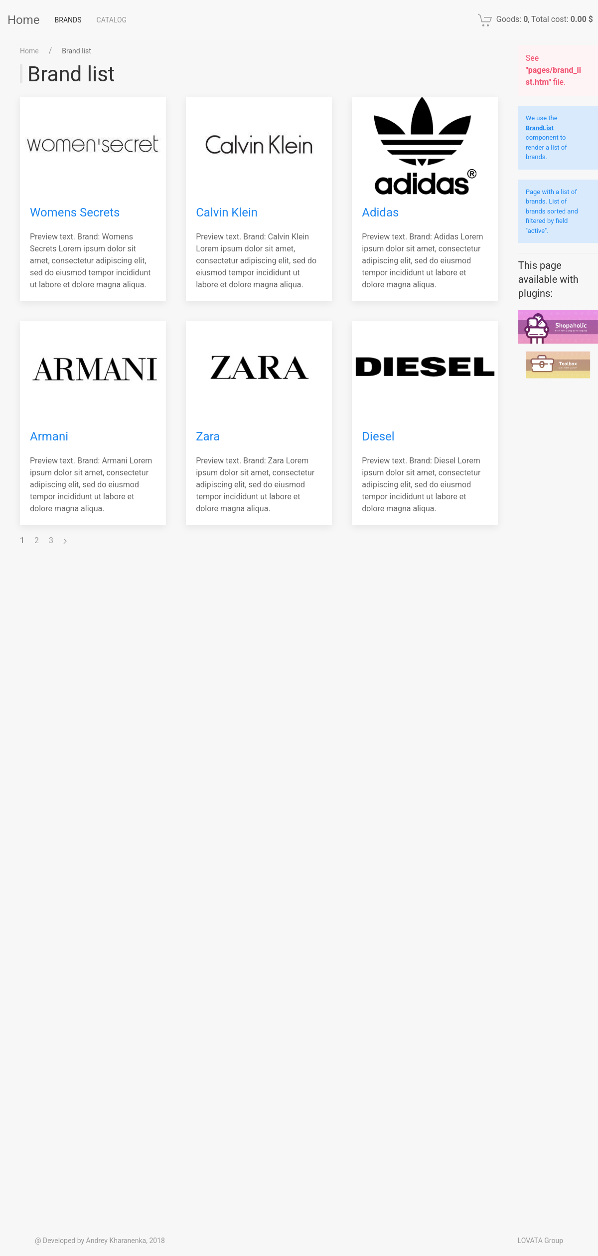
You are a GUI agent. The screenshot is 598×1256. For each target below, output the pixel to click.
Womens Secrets (75, 212)
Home (23, 20)
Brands (68, 20)
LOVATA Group (540, 1241)
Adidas (380, 212)
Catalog (112, 20)
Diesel (378, 436)
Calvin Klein (227, 212)
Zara (208, 436)
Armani (49, 436)
